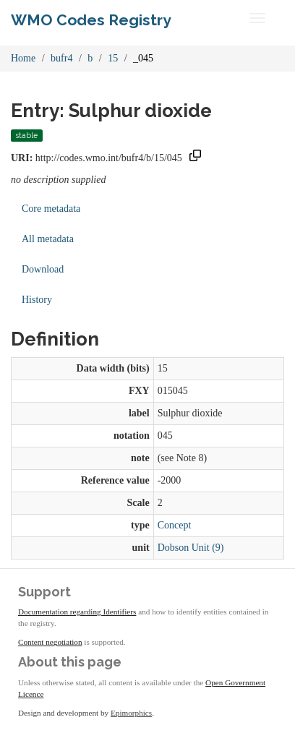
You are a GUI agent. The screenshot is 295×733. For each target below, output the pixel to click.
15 (113, 58)
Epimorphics (131, 712)
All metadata (48, 238)
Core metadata (51, 208)
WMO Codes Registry (91, 20)
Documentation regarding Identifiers (77, 611)
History (37, 299)
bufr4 (61, 58)
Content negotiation (50, 642)
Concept (175, 525)
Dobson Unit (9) (191, 547)
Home (23, 58)
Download (43, 269)
